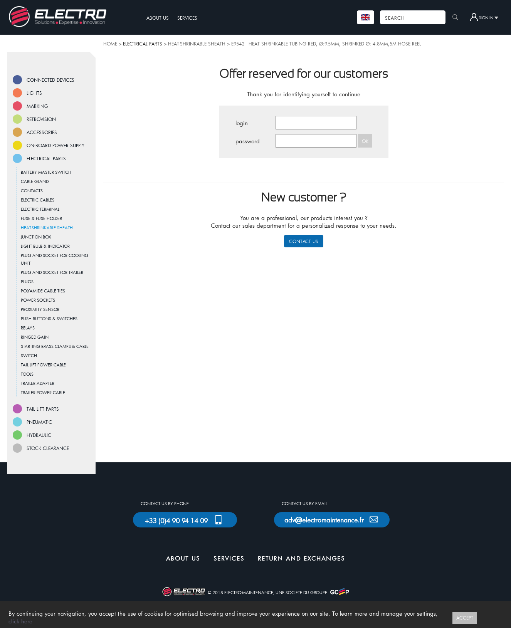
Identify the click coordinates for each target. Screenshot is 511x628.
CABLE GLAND (35, 181)
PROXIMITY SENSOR (40, 309)
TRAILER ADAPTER (37, 383)
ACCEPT (464, 618)
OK (365, 141)
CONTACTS (32, 190)
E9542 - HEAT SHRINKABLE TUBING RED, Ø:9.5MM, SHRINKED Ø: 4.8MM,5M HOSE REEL (326, 43)
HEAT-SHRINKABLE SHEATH (196, 43)
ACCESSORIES (42, 132)
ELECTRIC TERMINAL (40, 209)
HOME (110, 43)
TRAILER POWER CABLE (43, 392)
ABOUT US (157, 18)
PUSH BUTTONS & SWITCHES (49, 318)
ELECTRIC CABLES (37, 200)
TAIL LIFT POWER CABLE (43, 365)
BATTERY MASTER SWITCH (46, 172)
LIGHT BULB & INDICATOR (45, 246)
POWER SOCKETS (38, 300)
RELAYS (28, 328)
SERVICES (187, 18)
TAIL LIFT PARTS (43, 409)
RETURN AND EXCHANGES (301, 558)
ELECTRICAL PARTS (46, 158)
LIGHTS (34, 93)
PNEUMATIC (39, 422)
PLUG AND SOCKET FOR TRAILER (52, 272)
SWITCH (29, 355)
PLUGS (27, 281)
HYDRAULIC (39, 435)
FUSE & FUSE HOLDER (41, 218)
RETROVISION (41, 119)
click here (20, 621)
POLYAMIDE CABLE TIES (43, 291)
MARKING (37, 106)
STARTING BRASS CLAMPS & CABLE (55, 346)
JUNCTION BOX (36, 237)
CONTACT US (303, 241)
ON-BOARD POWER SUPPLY (55, 145)
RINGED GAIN (35, 337)
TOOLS (27, 374)
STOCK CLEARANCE (48, 448)
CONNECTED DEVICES (50, 80)
